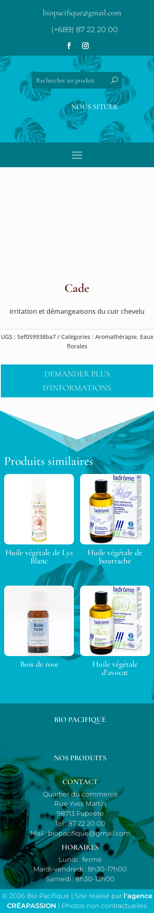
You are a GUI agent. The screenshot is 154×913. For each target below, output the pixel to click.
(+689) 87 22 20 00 (84, 29)
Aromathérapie (116, 337)
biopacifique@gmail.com (82, 13)
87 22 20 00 (87, 823)
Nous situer (94, 106)
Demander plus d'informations (77, 381)
